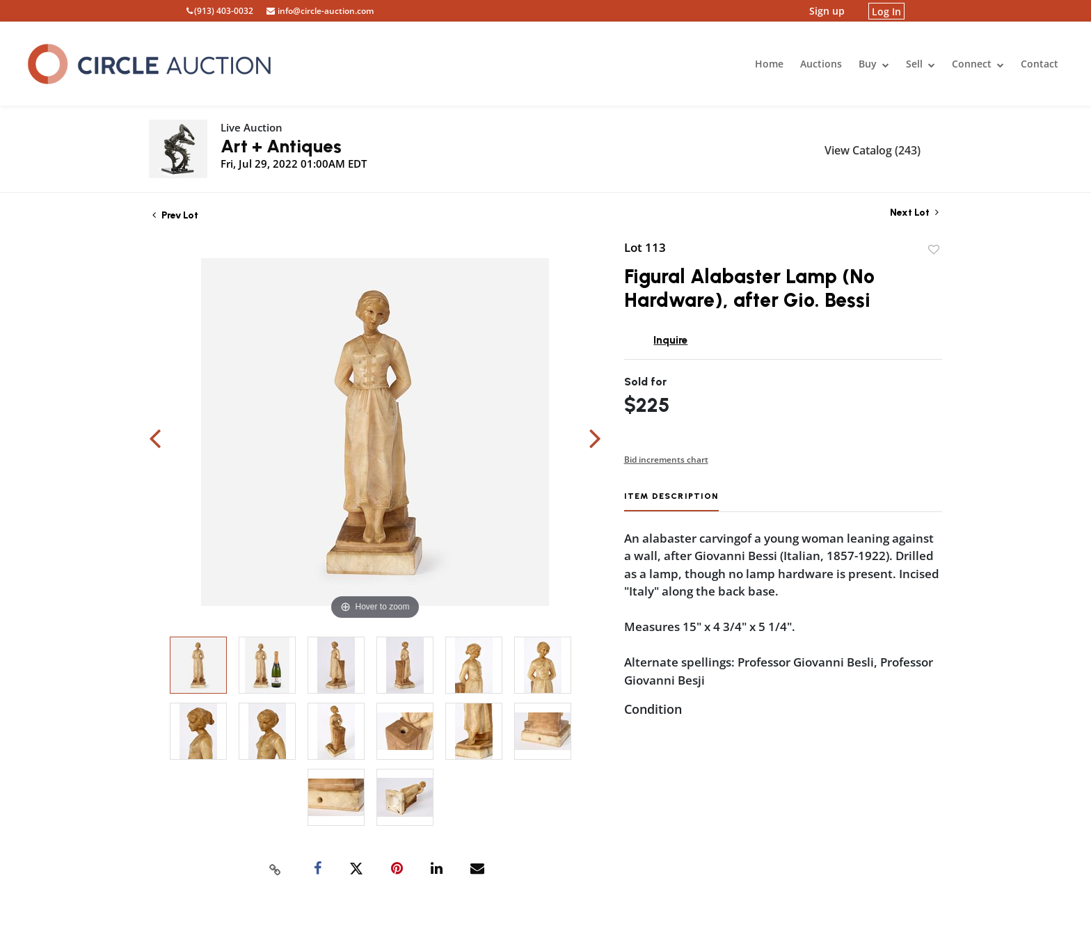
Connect (978, 63)
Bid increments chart (666, 459)
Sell (920, 63)
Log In (886, 10)
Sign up (827, 10)
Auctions (821, 63)
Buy (874, 63)
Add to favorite (933, 249)
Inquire (670, 340)
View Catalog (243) (873, 150)
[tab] (671, 501)
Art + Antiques (281, 146)
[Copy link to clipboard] (275, 869)
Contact (1039, 63)
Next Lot (914, 212)
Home (769, 63)
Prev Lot (175, 215)
